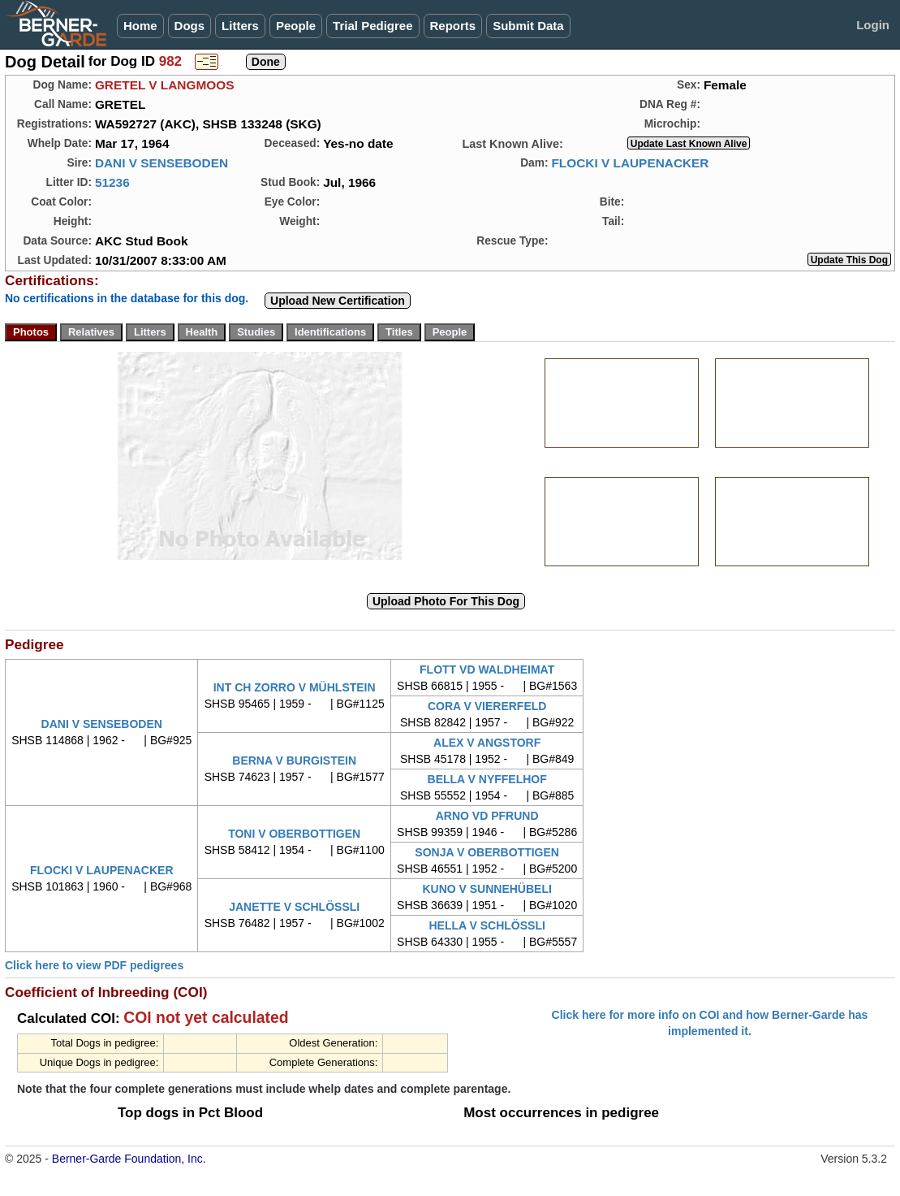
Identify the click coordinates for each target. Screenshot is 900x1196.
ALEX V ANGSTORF (486, 742)
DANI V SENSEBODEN (161, 163)
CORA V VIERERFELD (487, 706)
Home (140, 25)
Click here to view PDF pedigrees (94, 965)
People (296, 25)
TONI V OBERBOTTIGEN (294, 833)
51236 (112, 182)
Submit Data (528, 25)
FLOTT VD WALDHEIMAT (487, 669)
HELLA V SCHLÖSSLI (486, 925)
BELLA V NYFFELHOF (487, 779)
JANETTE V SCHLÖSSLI (294, 906)
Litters (240, 25)
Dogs (189, 25)
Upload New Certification (337, 300)
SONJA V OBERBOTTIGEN (487, 852)
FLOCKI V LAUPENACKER (629, 163)
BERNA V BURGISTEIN (294, 760)
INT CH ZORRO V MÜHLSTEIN (294, 687)
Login (872, 25)
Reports (453, 25)
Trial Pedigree (372, 25)
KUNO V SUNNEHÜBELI (486, 888)
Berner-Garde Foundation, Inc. (129, 1158)
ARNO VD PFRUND (487, 815)
